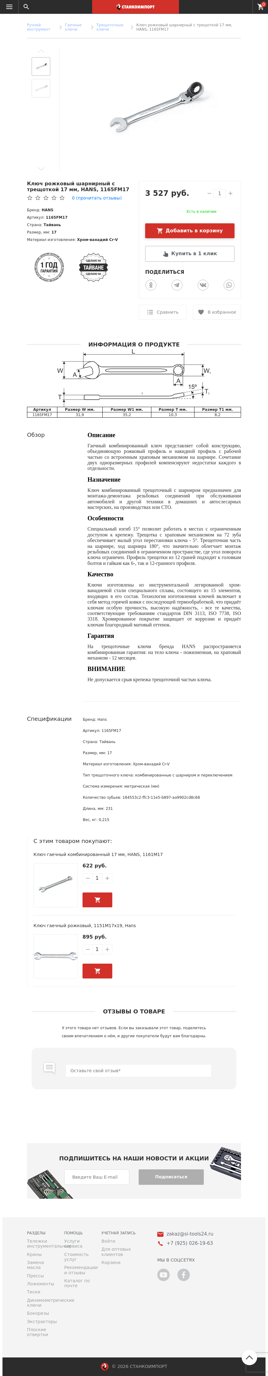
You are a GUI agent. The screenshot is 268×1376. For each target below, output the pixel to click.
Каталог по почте (77, 1283)
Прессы (35, 1275)
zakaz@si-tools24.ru (190, 1234)
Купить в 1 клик (194, 253)
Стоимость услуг (76, 1257)
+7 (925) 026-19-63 (244, 7)
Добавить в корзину (194, 231)
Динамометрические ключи (41, 1303)
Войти (108, 1241)
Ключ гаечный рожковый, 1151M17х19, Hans (85, 925)
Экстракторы (41, 1321)
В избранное (222, 312)
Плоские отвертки (37, 1332)
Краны (34, 1254)
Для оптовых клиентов (116, 1252)
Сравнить (167, 312)
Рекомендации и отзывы (78, 1270)
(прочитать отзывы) (97, 198)
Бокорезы (38, 1313)
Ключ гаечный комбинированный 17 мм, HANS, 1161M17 (98, 854)
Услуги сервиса (73, 1244)
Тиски (33, 1291)
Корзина (111, 1262)
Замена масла (35, 1265)
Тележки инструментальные (41, 1244)
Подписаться (171, 1176)
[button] (41, 51)
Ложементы (40, 1283)
